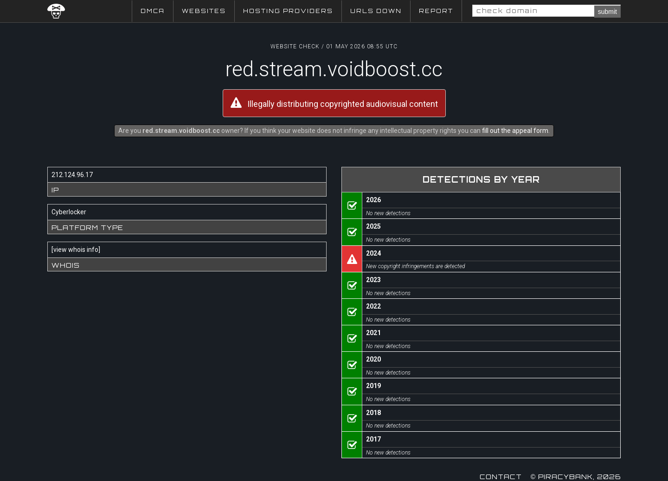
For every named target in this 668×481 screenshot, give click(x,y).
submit (607, 11)
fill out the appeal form (515, 130)
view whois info (75, 249)
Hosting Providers (288, 10)
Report (436, 10)
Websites (204, 10)
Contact (501, 477)
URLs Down (376, 10)
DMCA (153, 10)
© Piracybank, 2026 (576, 477)
